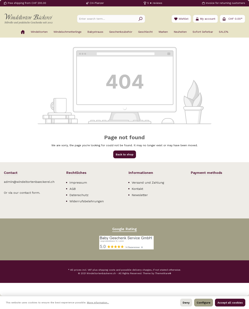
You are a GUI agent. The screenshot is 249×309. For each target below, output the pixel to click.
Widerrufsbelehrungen (86, 201)
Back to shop (124, 154)
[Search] (140, 19)
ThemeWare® (163, 273)
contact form (29, 193)
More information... (98, 302)
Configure (203, 302)
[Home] (23, 32)
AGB (72, 189)
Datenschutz (79, 195)
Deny (186, 302)
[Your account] (205, 19)
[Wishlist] (181, 19)
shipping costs (106, 270)
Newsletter (140, 195)
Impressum (78, 182)
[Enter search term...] (106, 19)
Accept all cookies (230, 302)
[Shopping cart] (232, 19)
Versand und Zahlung (148, 182)
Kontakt (137, 189)
